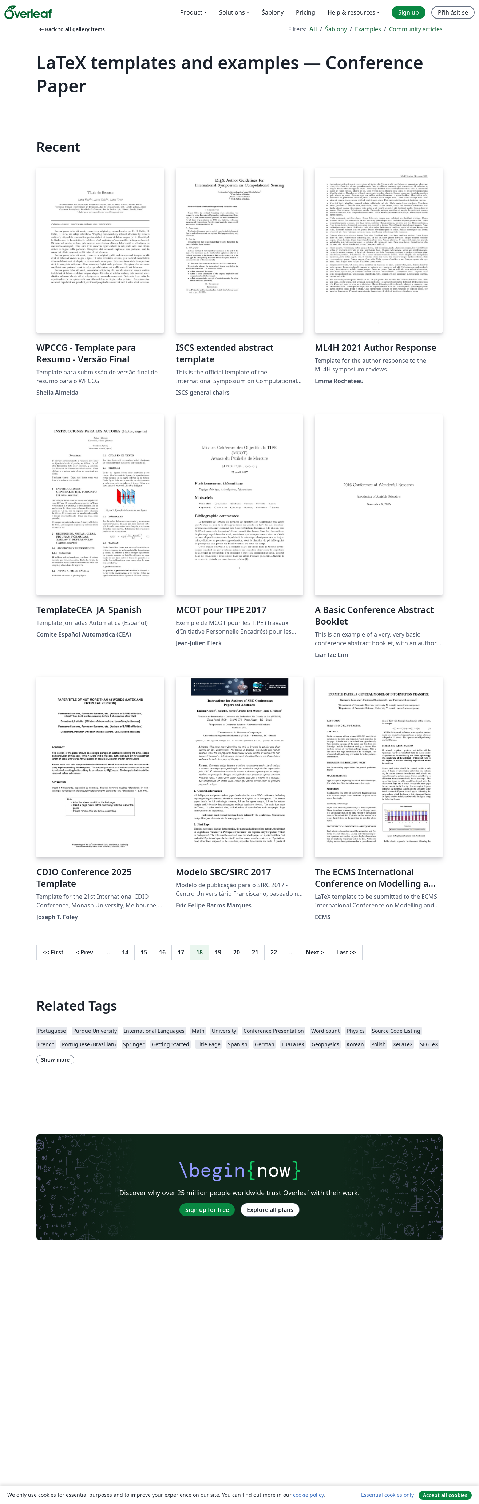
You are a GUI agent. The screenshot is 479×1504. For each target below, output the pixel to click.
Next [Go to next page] (315, 952)
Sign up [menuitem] (408, 12)
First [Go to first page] (53, 952)
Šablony (336, 29)
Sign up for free (207, 1210)
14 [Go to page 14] (125, 952)
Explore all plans (270, 1210)
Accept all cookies (445, 1495)
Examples (368, 29)
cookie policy (308, 1494)
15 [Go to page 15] (143, 952)
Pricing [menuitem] (305, 12)
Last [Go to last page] (346, 952)
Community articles (416, 29)
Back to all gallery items (71, 29)
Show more (55, 1059)
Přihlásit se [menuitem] (453, 12)
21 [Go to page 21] (255, 952)
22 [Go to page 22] (273, 952)
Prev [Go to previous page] (84, 952)
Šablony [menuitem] (273, 12)
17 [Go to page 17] (181, 952)
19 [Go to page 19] (218, 952)
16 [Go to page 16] (162, 952)
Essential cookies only (387, 1494)
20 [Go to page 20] (236, 952)
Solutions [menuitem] (232, 12)
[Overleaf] (28, 12)
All (313, 29)
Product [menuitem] (191, 12)
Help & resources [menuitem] (351, 12)
